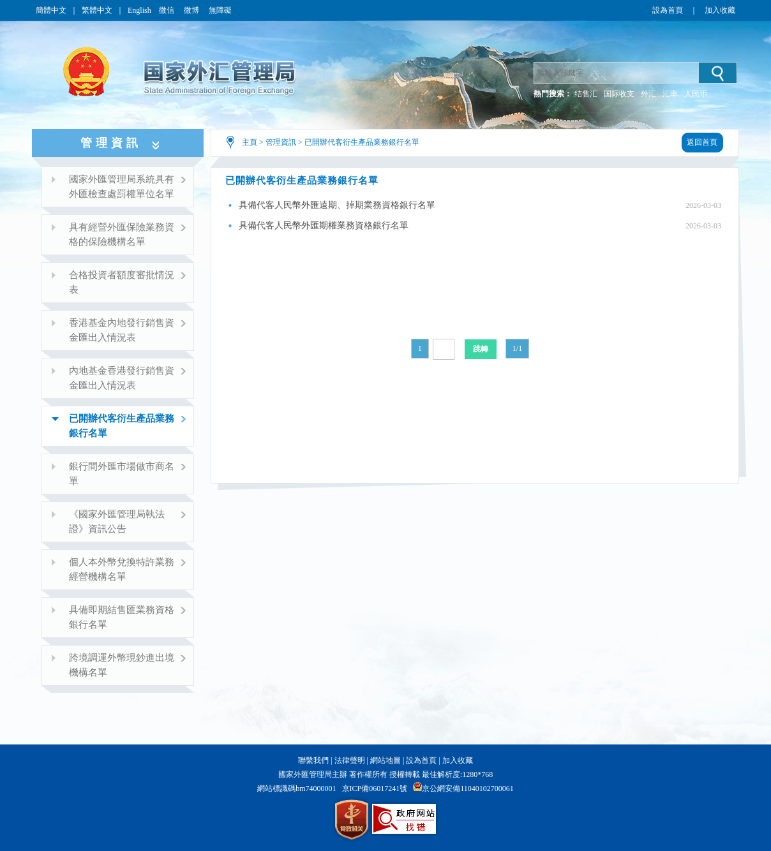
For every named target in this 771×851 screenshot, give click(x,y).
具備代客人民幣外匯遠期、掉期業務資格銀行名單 (337, 205)
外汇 (648, 93)
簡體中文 (51, 10)
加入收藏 (720, 10)
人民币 (695, 93)
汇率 (670, 93)
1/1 (517, 348)
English (139, 10)
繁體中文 (97, 10)
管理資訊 (281, 142)
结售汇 (585, 93)
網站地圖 (385, 760)
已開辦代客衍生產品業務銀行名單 (361, 142)
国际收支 (619, 93)
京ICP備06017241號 (375, 788)
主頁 (249, 142)
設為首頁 (667, 10)
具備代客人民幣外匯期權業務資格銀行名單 (323, 225)
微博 (192, 10)
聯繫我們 (313, 760)
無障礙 (220, 10)
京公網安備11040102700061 (468, 788)
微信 (167, 10)
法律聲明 (349, 760)
